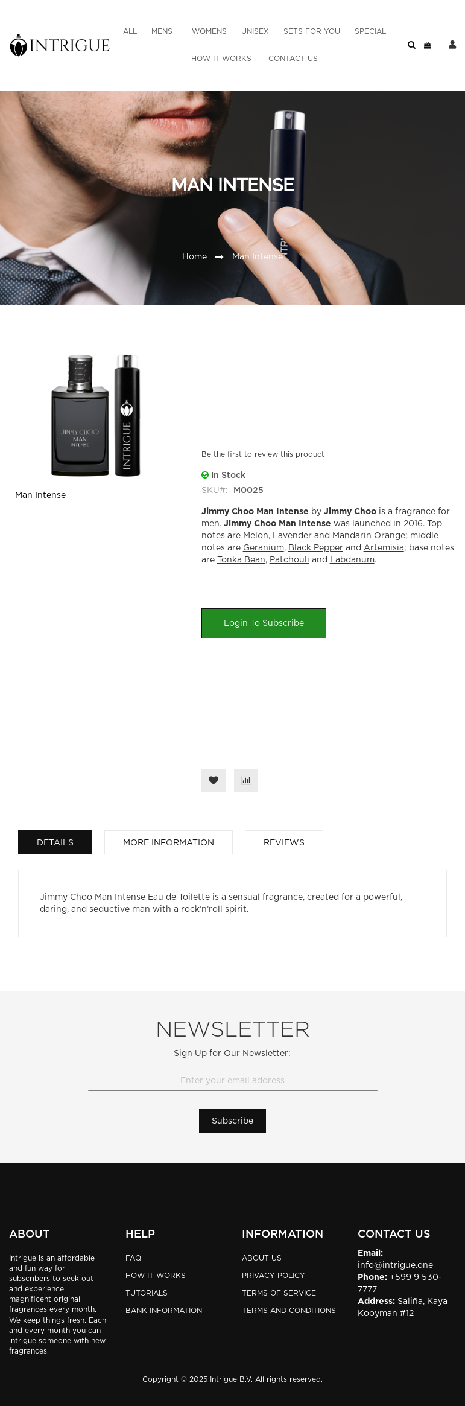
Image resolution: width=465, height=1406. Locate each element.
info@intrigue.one (395, 1265)
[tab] (55, 842)
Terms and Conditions (289, 1310)
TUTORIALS (146, 1293)
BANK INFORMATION (163, 1310)
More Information (168, 843)
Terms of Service (279, 1293)
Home (194, 257)
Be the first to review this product (262, 454)
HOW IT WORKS (155, 1275)
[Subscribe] (232, 1121)
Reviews (284, 843)
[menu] (254, 45)
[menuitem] (130, 31)
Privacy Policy (273, 1275)
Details (55, 843)
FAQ (133, 1258)
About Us (262, 1258)
